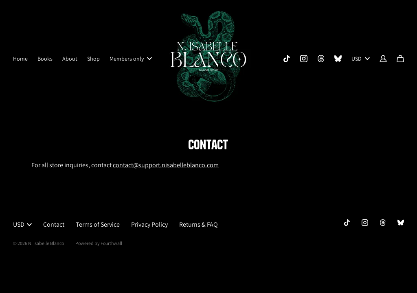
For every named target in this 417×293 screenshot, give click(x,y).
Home (20, 58)
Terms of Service (98, 224)
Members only (131, 58)
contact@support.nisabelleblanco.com (166, 165)
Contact (53, 224)
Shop (93, 58)
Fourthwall (111, 243)
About (69, 58)
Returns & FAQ (198, 224)
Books (45, 58)
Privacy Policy (149, 224)
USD (360, 58)
